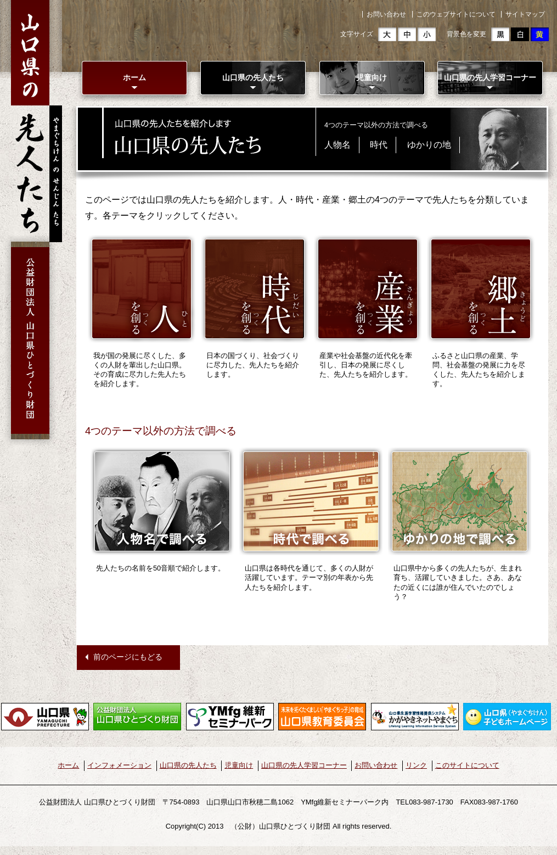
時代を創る (254, 289)
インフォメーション (119, 765)
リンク (416, 765)
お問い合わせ (386, 14)
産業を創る (367, 289)
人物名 (337, 144)
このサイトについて (467, 765)
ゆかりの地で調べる (459, 501)
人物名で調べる (162, 501)
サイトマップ (525, 14)
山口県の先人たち (253, 77)
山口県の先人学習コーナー (490, 77)
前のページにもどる (127, 657)
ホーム (134, 77)
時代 (378, 144)
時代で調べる (310, 501)
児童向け (371, 77)
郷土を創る (481, 289)
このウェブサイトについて (456, 14)
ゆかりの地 (429, 144)
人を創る (141, 289)
